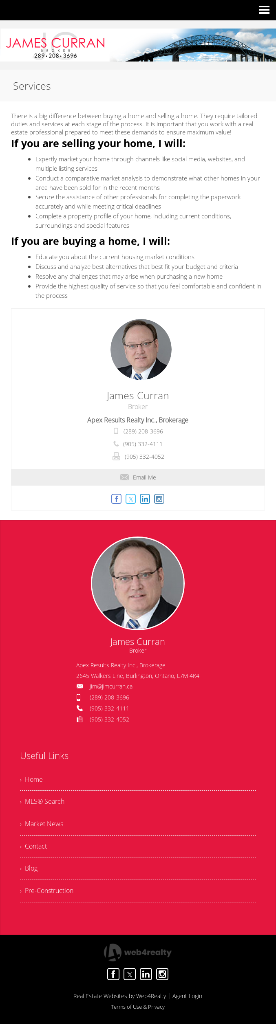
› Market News (41, 824)
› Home (31, 779)
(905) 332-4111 (143, 444)
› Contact (33, 846)
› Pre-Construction (46, 891)
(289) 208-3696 (143, 431)
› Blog (29, 869)
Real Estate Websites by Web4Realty (119, 997)
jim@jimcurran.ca (111, 686)
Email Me (138, 477)
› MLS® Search (42, 802)
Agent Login (187, 997)
